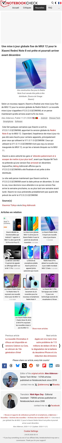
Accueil (15, 8)
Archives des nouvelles (18, 418)
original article (37, 373)
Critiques (27, 8)
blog (17, 166)
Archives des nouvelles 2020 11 (39, 418)
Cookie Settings (31, 431)
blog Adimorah (29, 205)
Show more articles (40, 329)
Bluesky (55, 384)
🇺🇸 (33, 118)
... (59, 8)
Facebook (54, 405)
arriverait (35, 163)
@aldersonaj (42, 384)
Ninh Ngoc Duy (37, 394)
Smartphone (8, 122)
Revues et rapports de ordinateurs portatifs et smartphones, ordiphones (30, 415)
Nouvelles (39, 8)
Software (18, 122)
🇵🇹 (36, 118)
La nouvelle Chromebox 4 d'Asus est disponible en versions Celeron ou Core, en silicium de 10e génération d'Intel (16, 346)
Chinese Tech (54, 118)
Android (44, 118)
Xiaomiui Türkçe (9, 205)
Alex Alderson (51, 373)
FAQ (50, 8)
